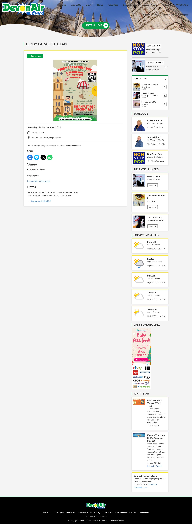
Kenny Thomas (153, 177)
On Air (77, 5)
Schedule (140, 112)
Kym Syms (151, 199)
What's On (141, 392)
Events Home (36, 54)
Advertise (99, 5)
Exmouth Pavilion (154, 464)
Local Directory (116, 5)
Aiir (122, 519)
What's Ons (164, 5)
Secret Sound (182, 5)
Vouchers (184, 14)
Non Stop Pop (153, 48)
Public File (108, 511)
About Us (65, 5)
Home (53, 5)
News (87, 5)
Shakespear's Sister (155, 218)
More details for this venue (38, 179)
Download (152, 184)
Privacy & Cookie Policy (89, 511)
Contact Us (169, 14)
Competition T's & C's (125, 511)
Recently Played (150, 77)
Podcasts (150, 5)
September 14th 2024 (41, 199)
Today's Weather (146, 233)
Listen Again (134, 5)
